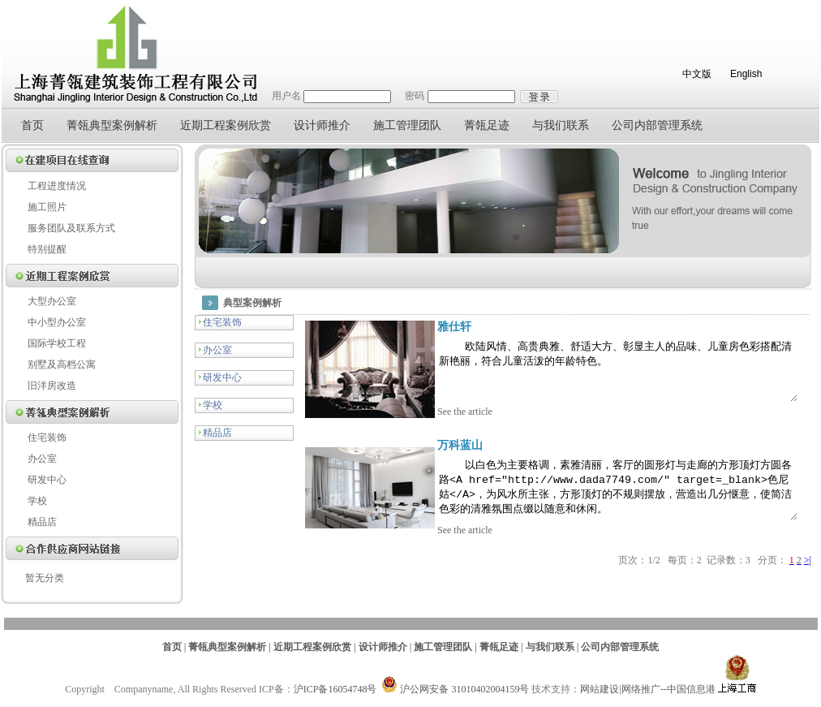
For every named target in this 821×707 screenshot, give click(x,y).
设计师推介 (322, 125)
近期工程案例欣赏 (225, 125)
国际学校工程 (57, 343)
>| (807, 582)
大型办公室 (52, 301)
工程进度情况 (57, 186)
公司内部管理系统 (657, 125)
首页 (32, 125)
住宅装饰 (47, 437)
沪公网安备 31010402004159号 (455, 699)
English (746, 74)
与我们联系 (560, 125)
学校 (37, 501)
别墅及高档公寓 (62, 364)
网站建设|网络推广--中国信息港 (647, 699)
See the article (429, 423)
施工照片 (47, 207)
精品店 (42, 522)
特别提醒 (47, 249)
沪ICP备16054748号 (335, 699)
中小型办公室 (57, 322)
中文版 (696, 74)
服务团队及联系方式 (71, 228)
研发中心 (47, 479)
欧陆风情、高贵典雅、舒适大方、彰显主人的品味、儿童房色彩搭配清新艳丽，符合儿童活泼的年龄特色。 (604, 376)
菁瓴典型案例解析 (112, 125)
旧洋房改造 (52, 385)
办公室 (42, 458)
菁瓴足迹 (486, 125)
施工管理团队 (407, 125)
